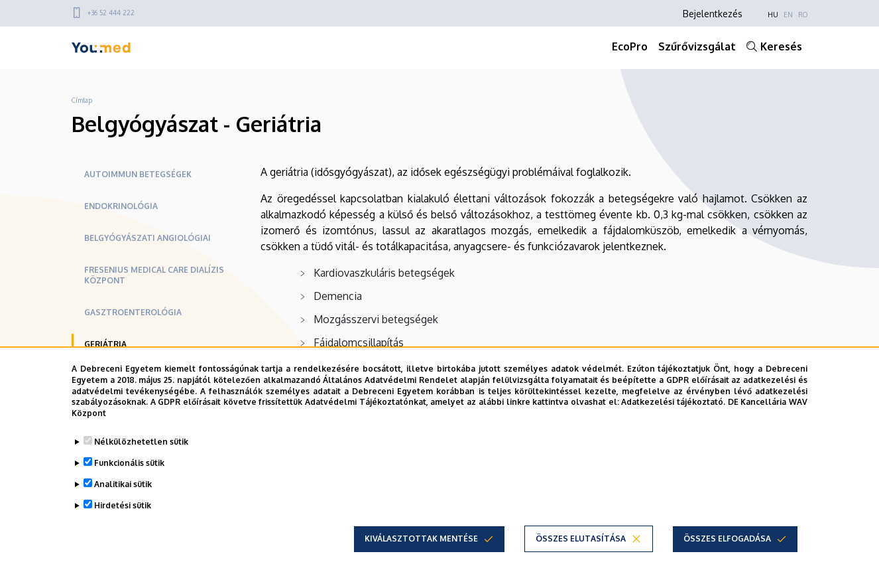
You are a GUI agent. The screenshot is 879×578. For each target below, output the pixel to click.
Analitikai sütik (123, 484)
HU (773, 15)
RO (802, 15)
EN (788, 15)
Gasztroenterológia (133, 312)
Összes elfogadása (727, 538)
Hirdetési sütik (122, 505)
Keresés (781, 46)
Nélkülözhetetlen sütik (141, 442)
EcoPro (630, 46)
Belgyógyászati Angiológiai (147, 238)
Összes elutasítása (581, 538)
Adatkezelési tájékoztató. (673, 402)
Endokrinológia (121, 206)
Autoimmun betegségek (138, 174)
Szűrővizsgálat (697, 46)
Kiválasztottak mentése (421, 538)
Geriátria (105, 344)
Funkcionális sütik (129, 463)
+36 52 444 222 (111, 13)
